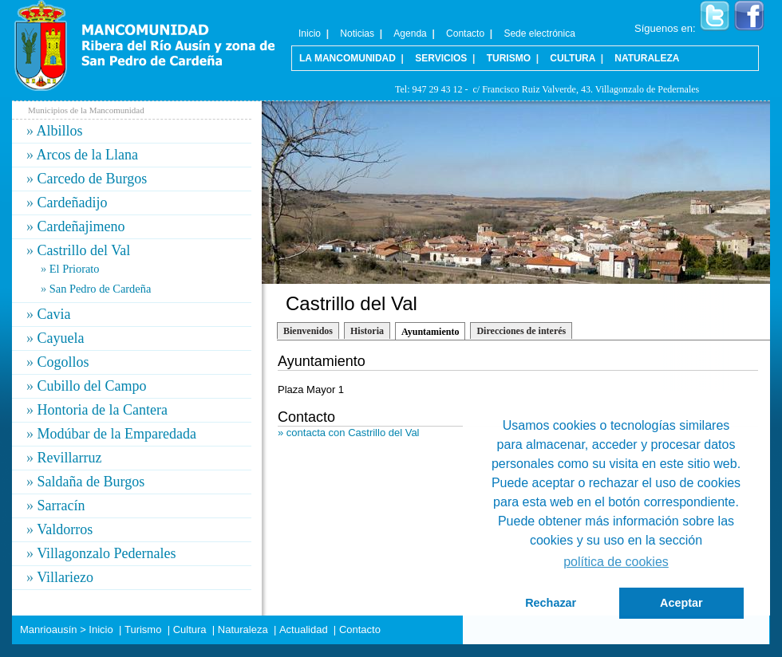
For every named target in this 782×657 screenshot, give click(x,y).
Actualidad (303, 629)
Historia (367, 330)
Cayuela (61, 338)
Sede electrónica (539, 33)
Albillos (60, 131)
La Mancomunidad (347, 58)
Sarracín (61, 505)
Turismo (509, 58)
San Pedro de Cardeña (100, 288)
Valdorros (65, 529)
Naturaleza (646, 58)
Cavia (54, 314)
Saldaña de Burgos (91, 482)
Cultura (572, 58)
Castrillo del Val (84, 250)
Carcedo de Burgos (93, 179)
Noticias (357, 33)
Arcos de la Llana (87, 155)
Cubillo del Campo (92, 386)
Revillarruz (70, 458)
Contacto (465, 33)
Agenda (409, 33)
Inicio (309, 33)
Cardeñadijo (73, 202)
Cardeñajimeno (81, 226)
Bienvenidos (308, 330)
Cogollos (63, 362)
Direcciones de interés (521, 330)
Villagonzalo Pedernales (106, 553)
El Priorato (74, 268)
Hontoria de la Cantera (103, 410)
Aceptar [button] (681, 602)
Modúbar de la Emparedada (117, 434)
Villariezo (65, 577)
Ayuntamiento (430, 331)
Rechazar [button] (550, 602)
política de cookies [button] (616, 561)
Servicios (441, 58)
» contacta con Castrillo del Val (349, 433)
